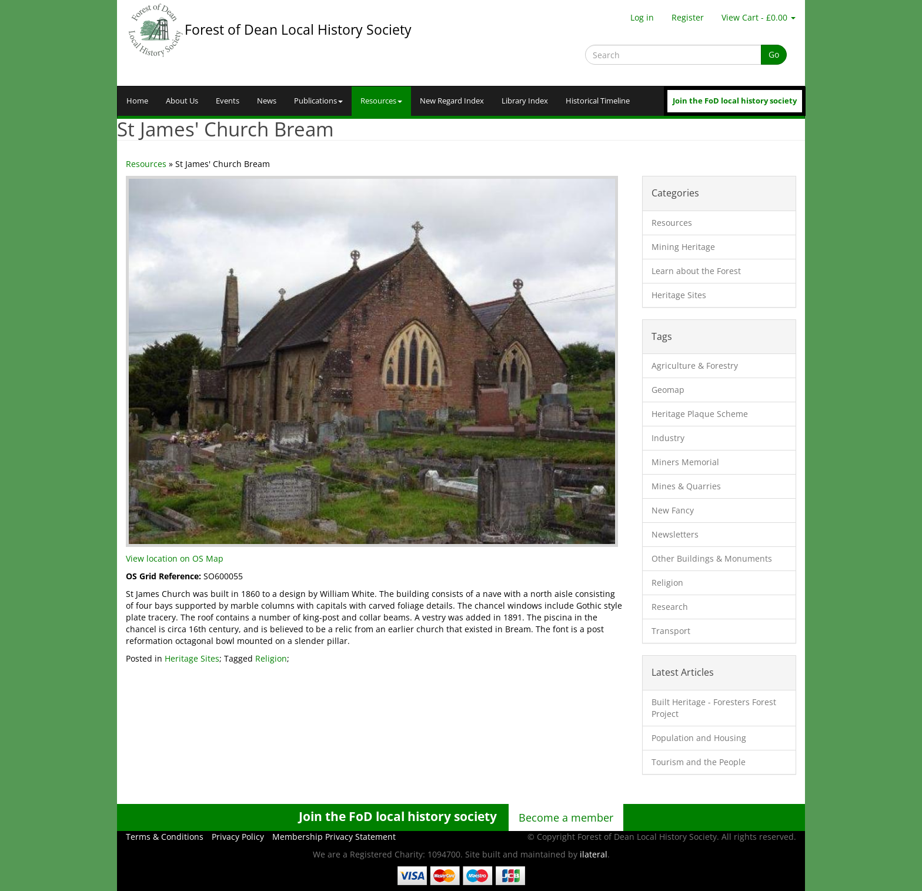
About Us (182, 101)
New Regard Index (452, 101)
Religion (271, 658)
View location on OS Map (174, 558)
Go (774, 54)
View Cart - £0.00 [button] (758, 17)
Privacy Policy (238, 836)
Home (137, 101)
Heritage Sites (192, 658)
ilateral (593, 854)
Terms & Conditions (164, 836)
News (266, 101)
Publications (318, 101)
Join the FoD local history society (735, 101)
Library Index (525, 101)
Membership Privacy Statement (334, 836)
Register (688, 17)
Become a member (566, 817)
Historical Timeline (598, 101)
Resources (381, 101)
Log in (642, 17)
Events (227, 101)
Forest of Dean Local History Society (298, 29)
